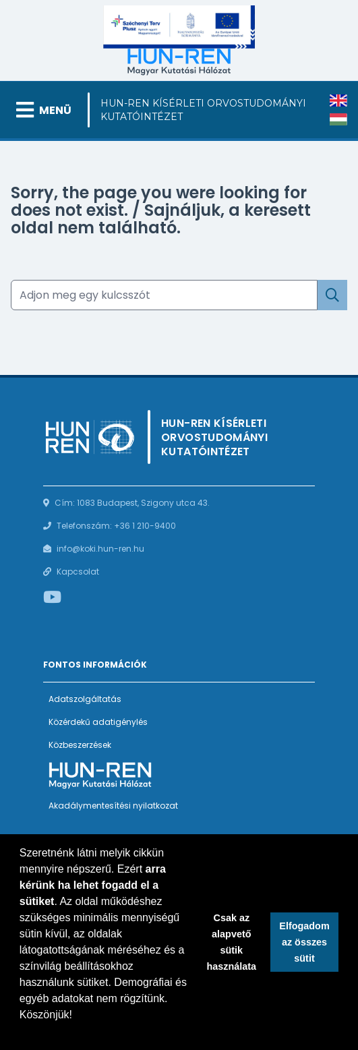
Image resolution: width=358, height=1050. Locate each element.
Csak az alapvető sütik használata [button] (232, 942)
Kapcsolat (78, 571)
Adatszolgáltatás (85, 699)
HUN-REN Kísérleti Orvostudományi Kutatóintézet (203, 110)
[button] (22, 1032)
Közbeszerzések (80, 745)
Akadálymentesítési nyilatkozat (113, 805)
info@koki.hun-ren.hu (100, 548)
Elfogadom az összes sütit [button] (304, 942)
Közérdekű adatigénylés (98, 722)
